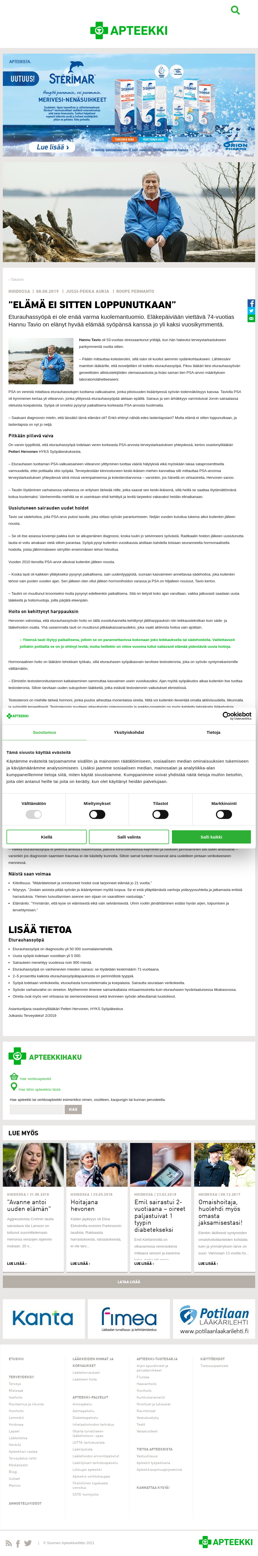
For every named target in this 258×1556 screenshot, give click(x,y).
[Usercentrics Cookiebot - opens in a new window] (227, 716)
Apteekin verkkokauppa (91, 1476)
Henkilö (15, 1445)
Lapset (14, 1431)
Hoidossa (16, 1424)
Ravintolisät (146, 1411)
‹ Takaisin (16, 279)
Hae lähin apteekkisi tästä (35, 1089)
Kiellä (46, 837)
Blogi (13, 1472)
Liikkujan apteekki (87, 1470)
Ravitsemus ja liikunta (26, 1404)
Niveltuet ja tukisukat (153, 1404)
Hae (73, 1109)
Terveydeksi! (21, 1377)
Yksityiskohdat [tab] (129, 732)
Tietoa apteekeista (154, 1449)
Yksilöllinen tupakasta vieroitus (90, 1486)
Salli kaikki (211, 837)
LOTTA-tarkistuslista (89, 1443)
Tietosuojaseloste (214, 1366)
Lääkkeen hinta (85, 1379)
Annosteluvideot (25, 1503)
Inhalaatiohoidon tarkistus (93, 1424)
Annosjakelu (82, 1404)
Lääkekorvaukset (86, 1373)
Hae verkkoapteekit (30, 1079)
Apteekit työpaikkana (153, 1463)
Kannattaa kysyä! (153, 1488)
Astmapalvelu (83, 1411)
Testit (141, 1424)
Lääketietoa (18, 1438)
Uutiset (14, 1479)
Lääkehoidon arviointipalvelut (96, 1456)
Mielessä (16, 1391)
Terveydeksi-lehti (22, 1458)
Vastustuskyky (148, 1418)
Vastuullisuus (147, 1456)
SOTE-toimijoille (86, 1494)
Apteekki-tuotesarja (157, 1359)
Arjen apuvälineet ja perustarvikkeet (152, 1368)
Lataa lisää (129, 1282)
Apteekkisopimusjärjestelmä (159, 1470)
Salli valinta (129, 837)
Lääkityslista (83, 1449)
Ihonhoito (16, 1411)
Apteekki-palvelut (90, 1397)
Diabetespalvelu (85, 1418)
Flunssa (143, 1377)
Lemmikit (16, 1418)
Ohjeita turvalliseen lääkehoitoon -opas (88, 1434)
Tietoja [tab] (213, 732)
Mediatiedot (18, 1465)
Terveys (15, 1384)
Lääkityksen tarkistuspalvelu (95, 1463)
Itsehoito (16, 1397)
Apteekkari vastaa (23, 1452)
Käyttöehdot (212, 1359)
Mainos (14, 1485)
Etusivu (16, 1359)
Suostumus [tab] (44, 732)
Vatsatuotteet (147, 1431)
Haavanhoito (147, 1384)
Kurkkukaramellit (151, 1397)
